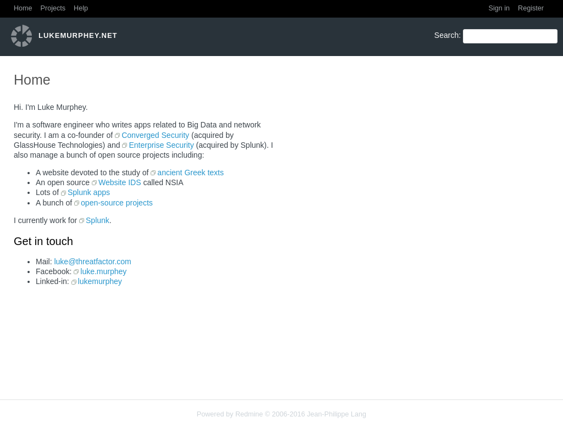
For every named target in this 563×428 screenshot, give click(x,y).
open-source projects (117, 202)
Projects (53, 8)
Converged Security (155, 135)
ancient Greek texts (190, 172)
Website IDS (119, 182)
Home (23, 8)
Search (446, 35)
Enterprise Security (161, 145)
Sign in (499, 8)
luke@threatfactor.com (92, 261)
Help (81, 8)
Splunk (97, 220)
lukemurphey (100, 281)
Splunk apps (89, 192)
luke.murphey (103, 271)
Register (531, 8)
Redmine (249, 414)
